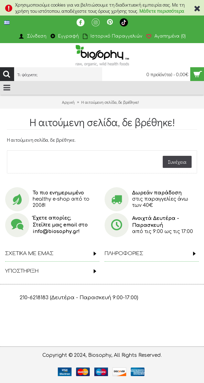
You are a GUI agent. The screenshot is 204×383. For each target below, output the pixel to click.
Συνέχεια (177, 162)
